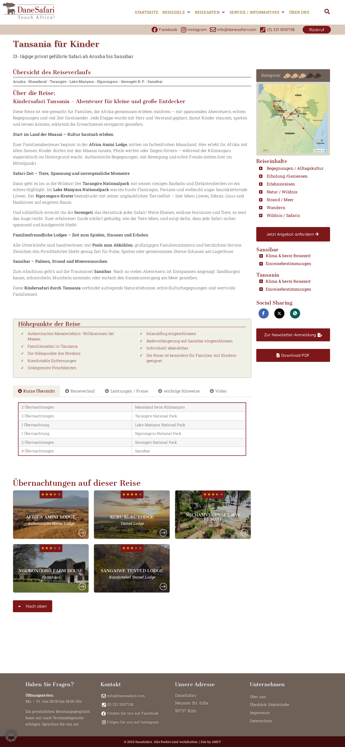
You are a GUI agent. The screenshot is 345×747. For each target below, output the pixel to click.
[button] (176, 12)
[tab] (36, 391)
